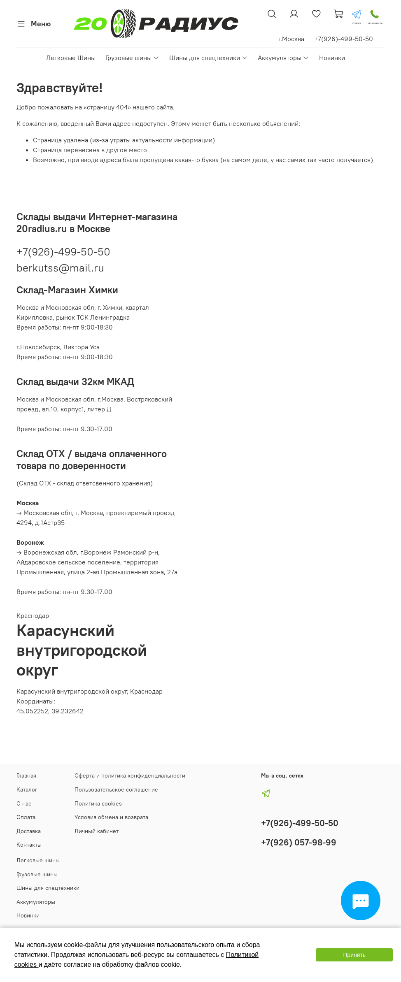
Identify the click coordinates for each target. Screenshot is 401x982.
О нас (23, 803)
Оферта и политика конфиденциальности (130, 775)
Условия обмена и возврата (111, 817)
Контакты (29, 844)
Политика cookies (98, 803)
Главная (26, 775)
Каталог (26, 789)
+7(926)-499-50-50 (63, 251)
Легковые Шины (71, 57)
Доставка (28, 831)
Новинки (332, 57)
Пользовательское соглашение (116, 789)
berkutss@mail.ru (60, 267)
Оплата (25, 817)
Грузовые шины (132, 57)
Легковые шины (38, 860)
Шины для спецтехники (208, 57)
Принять (354, 955)
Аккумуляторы (283, 57)
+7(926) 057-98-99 (298, 842)
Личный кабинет (97, 831)
